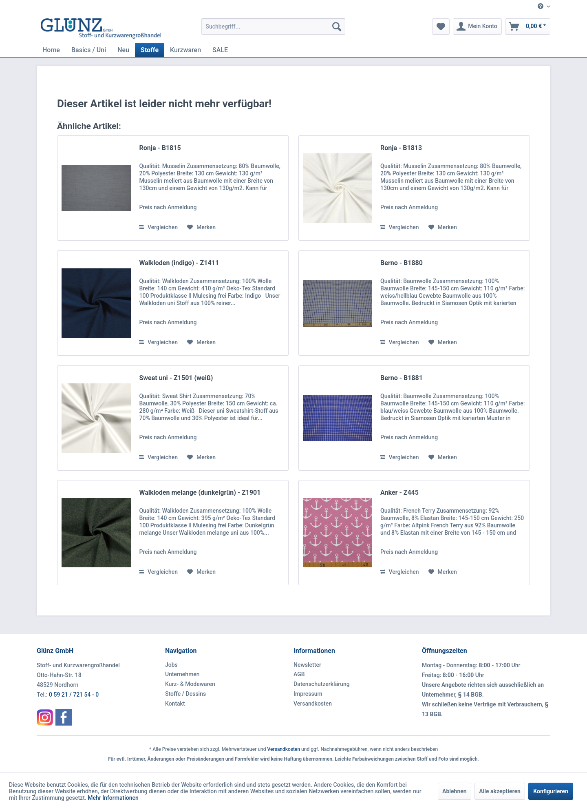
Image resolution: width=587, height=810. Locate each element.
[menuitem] (541, 7)
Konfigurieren (550, 791)
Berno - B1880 (401, 263)
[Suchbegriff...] (273, 26)
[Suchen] (336, 26)
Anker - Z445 (399, 492)
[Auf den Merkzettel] (201, 227)
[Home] (51, 50)
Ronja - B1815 (160, 148)
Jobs (171, 665)
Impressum (308, 693)
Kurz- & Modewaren (190, 684)
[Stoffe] (149, 50)
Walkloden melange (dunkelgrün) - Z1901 (199, 492)
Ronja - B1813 (401, 148)
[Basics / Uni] (89, 50)
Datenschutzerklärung (322, 684)
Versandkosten (313, 703)
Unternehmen (182, 674)
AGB (299, 674)
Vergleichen (158, 227)
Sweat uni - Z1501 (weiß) (176, 378)
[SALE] (220, 50)
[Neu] (123, 50)
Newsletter (307, 665)
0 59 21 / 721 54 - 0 (74, 694)
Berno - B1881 (401, 378)
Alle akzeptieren (500, 791)
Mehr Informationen (113, 798)
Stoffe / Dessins (185, 693)
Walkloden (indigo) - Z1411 (178, 263)
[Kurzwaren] (185, 50)
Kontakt (175, 703)
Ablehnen (454, 791)
